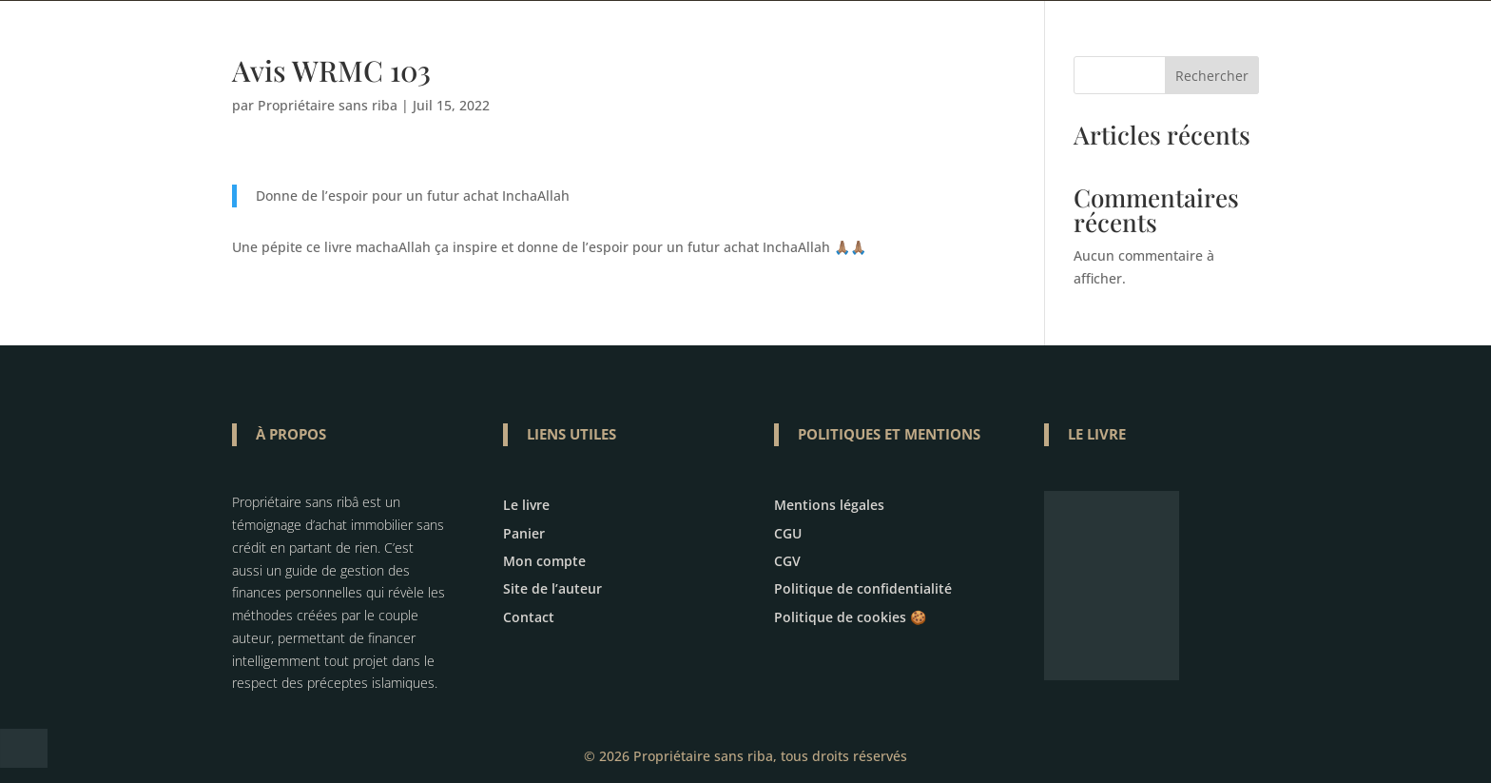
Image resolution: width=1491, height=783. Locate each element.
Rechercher (1212, 76)
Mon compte (544, 561)
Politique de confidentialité (863, 588)
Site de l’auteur (552, 588)
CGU (788, 533)
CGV (787, 561)
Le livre (526, 505)
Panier (524, 533)
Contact (528, 617)
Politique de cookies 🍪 (850, 617)
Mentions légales (829, 505)
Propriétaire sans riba (327, 105)
